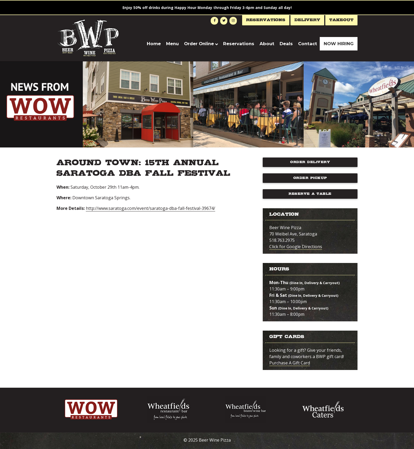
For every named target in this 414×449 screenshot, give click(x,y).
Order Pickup (310, 178)
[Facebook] (214, 21)
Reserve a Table (310, 194)
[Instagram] (233, 21)
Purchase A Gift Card (289, 363)
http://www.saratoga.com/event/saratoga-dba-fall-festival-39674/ (150, 208)
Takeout (341, 20)
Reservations (265, 20)
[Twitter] (224, 21)
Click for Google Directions (295, 246)
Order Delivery (310, 162)
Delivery (307, 20)
